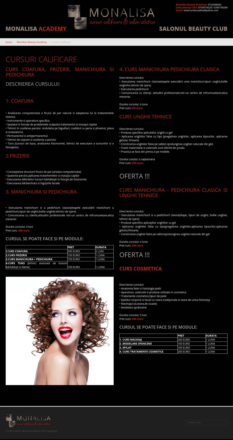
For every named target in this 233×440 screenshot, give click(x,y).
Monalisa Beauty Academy (32, 42)
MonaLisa (36, 29)
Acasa (9, 42)
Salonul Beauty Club (193, 29)
